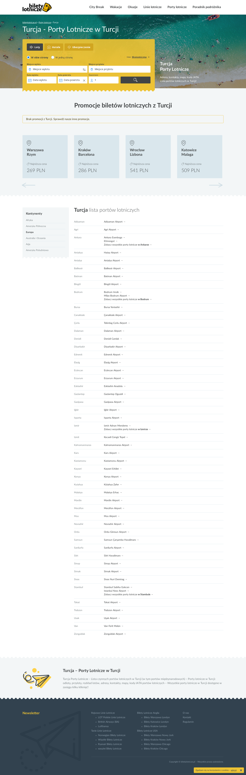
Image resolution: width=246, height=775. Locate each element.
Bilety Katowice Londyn (156, 722)
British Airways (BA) (108, 722)
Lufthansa (103, 726)
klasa (129, 57)
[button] (215, 185)
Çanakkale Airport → (115, 315)
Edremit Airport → (113, 355)
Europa (29, 232)
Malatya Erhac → (113, 492)
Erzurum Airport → (114, 378)
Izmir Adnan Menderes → (117, 426)
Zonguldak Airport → (115, 634)
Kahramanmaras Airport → (118, 445)
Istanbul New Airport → (116, 591)
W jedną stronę (64, 57)
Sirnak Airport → (113, 571)
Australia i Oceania (36, 238)
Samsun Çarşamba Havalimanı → (121, 540)
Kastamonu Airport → (115, 461)
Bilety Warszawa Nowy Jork (159, 735)
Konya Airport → (113, 477)
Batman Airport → (113, 276)
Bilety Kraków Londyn (155, 726)
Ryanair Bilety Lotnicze (110, 744)
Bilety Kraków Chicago (156, 749)
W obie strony (39, 57)
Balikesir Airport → (114, 268)
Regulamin (188, 722)
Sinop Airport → (112, 563)
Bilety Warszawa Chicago (157, 744)
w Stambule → (145, 594)
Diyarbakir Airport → (115, 347)
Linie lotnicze (152, 7)
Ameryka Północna (36, 226)
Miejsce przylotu (96, 64)
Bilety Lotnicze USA (147, 731)
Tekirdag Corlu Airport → (117, 323)
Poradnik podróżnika (206, 7)
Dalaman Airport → (114, 331)
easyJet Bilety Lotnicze (109, 749)
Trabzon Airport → (113, 610)
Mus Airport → (112, 516)
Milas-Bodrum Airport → (117, 296)
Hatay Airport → (112, 253)
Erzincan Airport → (114, 370)
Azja (28, 244)
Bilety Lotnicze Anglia (148, 713)
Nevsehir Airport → (114, 524)
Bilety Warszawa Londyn (157, 717)
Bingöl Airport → (113, 284)
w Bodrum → (145, 299)
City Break (96, 7)
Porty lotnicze (177, 7)
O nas (186, 713)
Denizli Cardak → (113, 339)
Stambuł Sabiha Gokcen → (118, 587)
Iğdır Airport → (112, 410)
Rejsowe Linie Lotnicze (103, 713)
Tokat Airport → (112, 602)
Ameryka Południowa (37, 250)
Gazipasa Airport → (114, 402)
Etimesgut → (111, 241)
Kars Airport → (112, 453)
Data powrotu (64, 75)
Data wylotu (32, 75)
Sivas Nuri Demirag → (115, 579)
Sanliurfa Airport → (114, 548)
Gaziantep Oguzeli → (115, 394)
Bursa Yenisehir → (113, 307)
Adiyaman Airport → (115, 222)
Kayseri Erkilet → (113, 469)
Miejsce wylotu (34, 64)
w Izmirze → (144, 429)
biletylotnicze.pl (30, 22)
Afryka (29, 220)
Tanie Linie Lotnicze (101, 731)
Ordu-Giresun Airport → (117, 532)
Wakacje (115, 7)
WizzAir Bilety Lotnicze (110, 740)
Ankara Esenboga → (114, 237)
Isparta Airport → (113, 418)
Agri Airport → (111, 230)
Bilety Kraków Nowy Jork (157, 740)
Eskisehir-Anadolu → (115, 386)
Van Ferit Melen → (114, 626)
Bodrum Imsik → (113, 292)
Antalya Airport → (113, 260)
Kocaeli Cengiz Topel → (116, 437)
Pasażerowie (93, 75)
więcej (234, 770)
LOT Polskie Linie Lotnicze (111, 717)
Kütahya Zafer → (113, 484)
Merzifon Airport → (114, 508)
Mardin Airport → (113, 500)
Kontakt (187, 717)
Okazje (132, 7)
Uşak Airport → (112, 618)
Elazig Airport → (112, 362)
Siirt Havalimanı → (114, 556)
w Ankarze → (145, 245)
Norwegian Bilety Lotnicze (111, 735)
